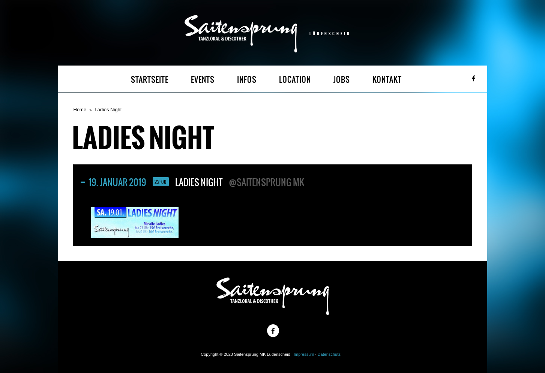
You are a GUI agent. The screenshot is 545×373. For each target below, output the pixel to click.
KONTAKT (387, 79)
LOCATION (295, 79)
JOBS (341, 79)
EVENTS (203, 79)
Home (80, 109)
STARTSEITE (149, 79)
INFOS (247, 79)
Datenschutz (329, 354)
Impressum (304, 354)
